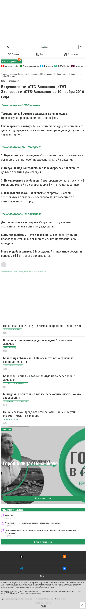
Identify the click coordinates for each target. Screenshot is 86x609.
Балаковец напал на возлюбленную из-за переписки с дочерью (39, 377)
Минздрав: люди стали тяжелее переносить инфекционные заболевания (42, 395)
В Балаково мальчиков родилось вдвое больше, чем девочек (37, 341)
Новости (41, 54)
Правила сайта (60, 599)
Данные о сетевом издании (11, 599)
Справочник (71, 54)
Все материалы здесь (43, 498)
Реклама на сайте (27, 599)
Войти (82, 47)
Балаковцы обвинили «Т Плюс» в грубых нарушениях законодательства (38, 359)
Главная (13, 54)
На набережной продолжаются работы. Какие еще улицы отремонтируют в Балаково (41, 413)
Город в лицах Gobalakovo (30, 463)
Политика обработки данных (44, 599)
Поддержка (39, 603)
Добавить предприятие (43, 542)
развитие (48, 603)
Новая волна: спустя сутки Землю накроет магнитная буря (42, 325)
